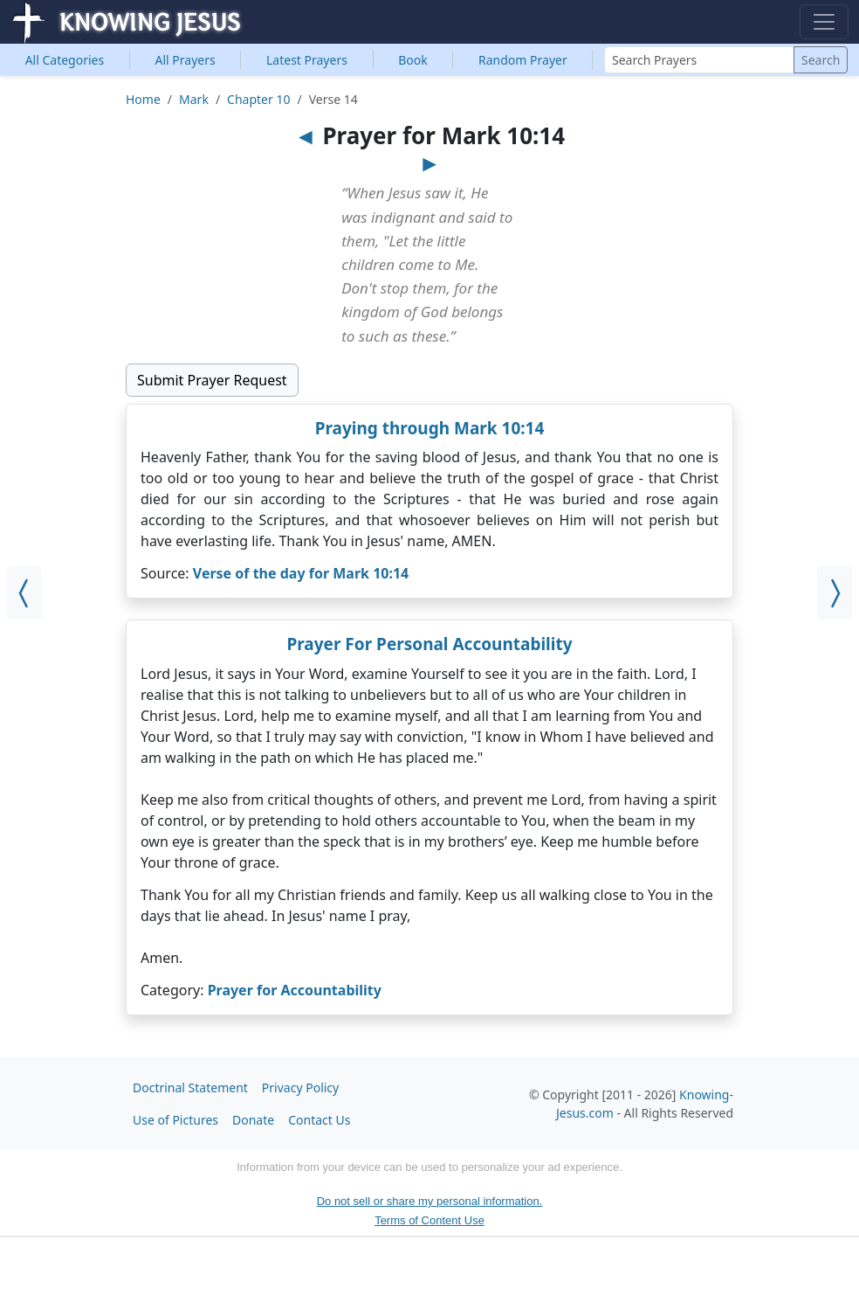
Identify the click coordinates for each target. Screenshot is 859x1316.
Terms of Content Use (429, 1220)
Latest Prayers (306, 60)
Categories (65, 60)
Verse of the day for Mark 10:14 (301, 573)
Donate (253, 1120)
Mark (194, 99)
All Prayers (185, 60)
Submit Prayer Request (212, 380)
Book (413, 60)
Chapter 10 (258, 99)
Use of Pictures (175, 1120)
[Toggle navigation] (824, 21)
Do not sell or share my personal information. (430, 1201)
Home (143, 99)
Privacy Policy (300, 1087)
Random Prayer (522, 60)
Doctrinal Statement (190, 1087)
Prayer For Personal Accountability (429, 644)
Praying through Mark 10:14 (430, 428)
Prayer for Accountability (294, 990)
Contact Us (319, 1120)
